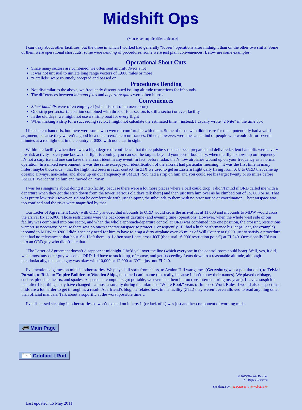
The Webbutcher (258, 386)
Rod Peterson (238, 386)
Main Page (39, 328)
